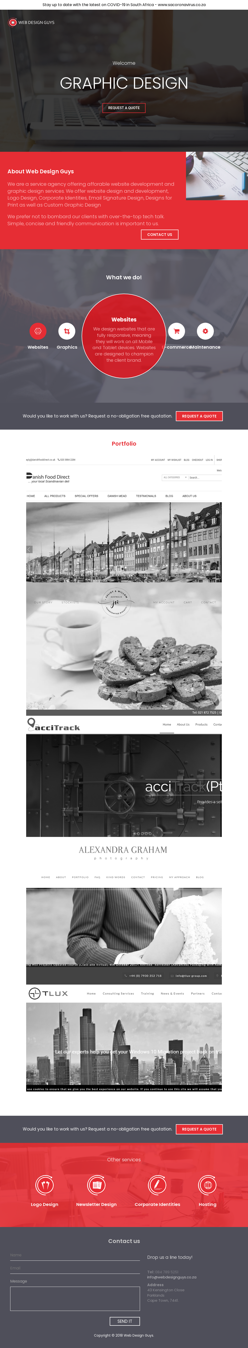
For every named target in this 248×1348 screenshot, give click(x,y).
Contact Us (159, 234)
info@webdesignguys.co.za (171, 1277)
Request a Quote (124, 108)
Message (18, 1281)
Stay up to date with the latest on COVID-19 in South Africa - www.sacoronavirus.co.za (124, 5)
